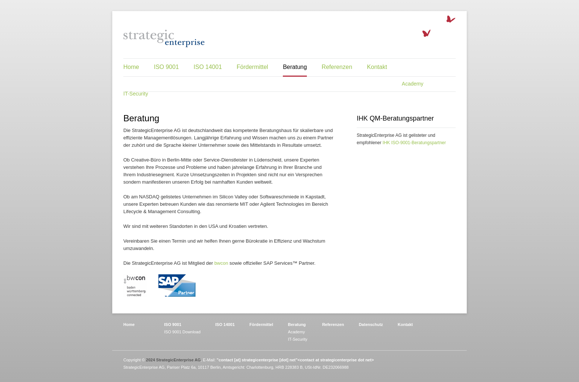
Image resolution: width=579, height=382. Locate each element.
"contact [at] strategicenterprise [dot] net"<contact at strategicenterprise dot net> (295, 360)
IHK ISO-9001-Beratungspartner (414, 142)
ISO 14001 (207, 67)
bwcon (221, 263)
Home (131, 67)
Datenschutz (371, 324)
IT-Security (135, 94)
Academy (412, 84)
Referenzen (337, 67)
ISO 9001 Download (182, 332)
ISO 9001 (166, 67)
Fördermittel (252, 67)
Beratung (295, 67)
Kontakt (377, 67)
